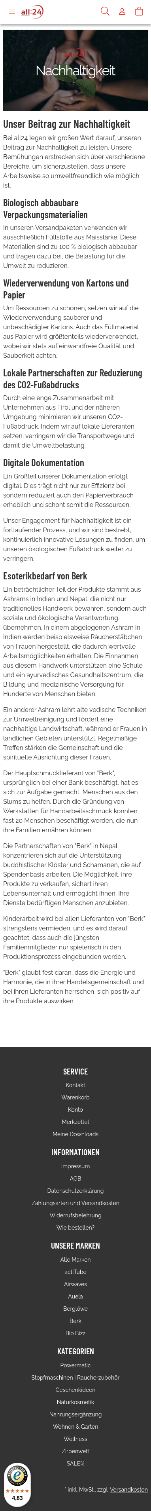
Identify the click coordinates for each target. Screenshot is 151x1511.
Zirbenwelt (75, 1451)
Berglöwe (75, 1309)
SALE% (75, 1463)
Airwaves (75, 1284)
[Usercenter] (122, 12)
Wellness (75, 1439)
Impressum (75, 1166)
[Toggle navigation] (12, 12)
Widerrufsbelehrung (75, 1215)
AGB (75, 1178)
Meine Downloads (75, 1134)
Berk (75, 1321)
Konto (75, 1110)
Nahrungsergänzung (75, 1414)
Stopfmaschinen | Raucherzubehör (76, 1377)
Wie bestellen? (75, 1227)
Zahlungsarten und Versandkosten (75, 1203)
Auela (75, 1296)
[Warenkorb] (139, 12)
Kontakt (75, 1085)
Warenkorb (75, 1097)
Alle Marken (75, 1260)
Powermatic (75, 1365)
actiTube (75, 1272)
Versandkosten (129, 1489)
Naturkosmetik (75, 1402)
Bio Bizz (75, 1333)
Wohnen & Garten (75, 1427)
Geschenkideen (75, 1390)
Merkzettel (75, 1122)
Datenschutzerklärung (75, 1191)
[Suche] (105, 12)
